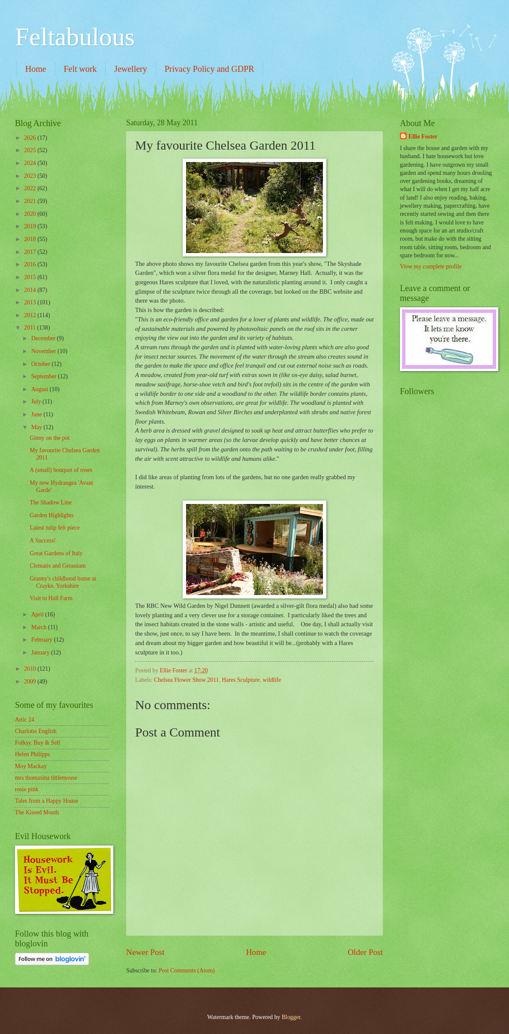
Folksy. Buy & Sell (37, 742)
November (44, 351)
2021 (30, 201)
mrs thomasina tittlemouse (46, 778)
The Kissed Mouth (37, 812)
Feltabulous (75, 37)
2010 (30, 669)
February (42, 639)
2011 (30, 327)
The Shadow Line (50, 502)
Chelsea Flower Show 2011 (186, 680)
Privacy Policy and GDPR (209, 69)
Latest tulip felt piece (55, 527)
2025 (30, 150)
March (39, 627)
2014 (30, 290)
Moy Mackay (31, 766)
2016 (30, 264)
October (41, 364)
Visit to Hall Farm (51, 598)
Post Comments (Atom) (187, 970)
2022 (30, 188)
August (40, 389)
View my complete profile (431, 266)
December (44, 338)
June (37, 414)
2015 (30, 277)
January (41, 652)
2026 (30, 138)
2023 (30, 176)
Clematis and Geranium (58, 566)
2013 (30, 302)
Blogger (290, 1017)
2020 (30, 214)
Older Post (365, 952)
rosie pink (26, 789)
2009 (30, 681)
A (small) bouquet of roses (61, 470)
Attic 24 (24, 719)
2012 (30, 315)
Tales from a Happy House (46, 801)
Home (35, 69)
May (37, 427)
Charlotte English (35, 731)
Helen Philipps (32, 754)
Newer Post (145, 952)
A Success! (43, 540)
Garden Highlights (51, 515)
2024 (30, 163)
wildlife (272, 680)
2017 (30, 252)
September (44, 376)
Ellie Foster (423, 136)
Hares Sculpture (241, 680)
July (36, 401)
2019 (30, 226)
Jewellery (130, 69)
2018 (30, 239)
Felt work (80, 69)
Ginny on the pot (49, 438)
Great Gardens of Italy (56, 553)
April (38, 614)
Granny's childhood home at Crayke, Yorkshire (63, 582)
